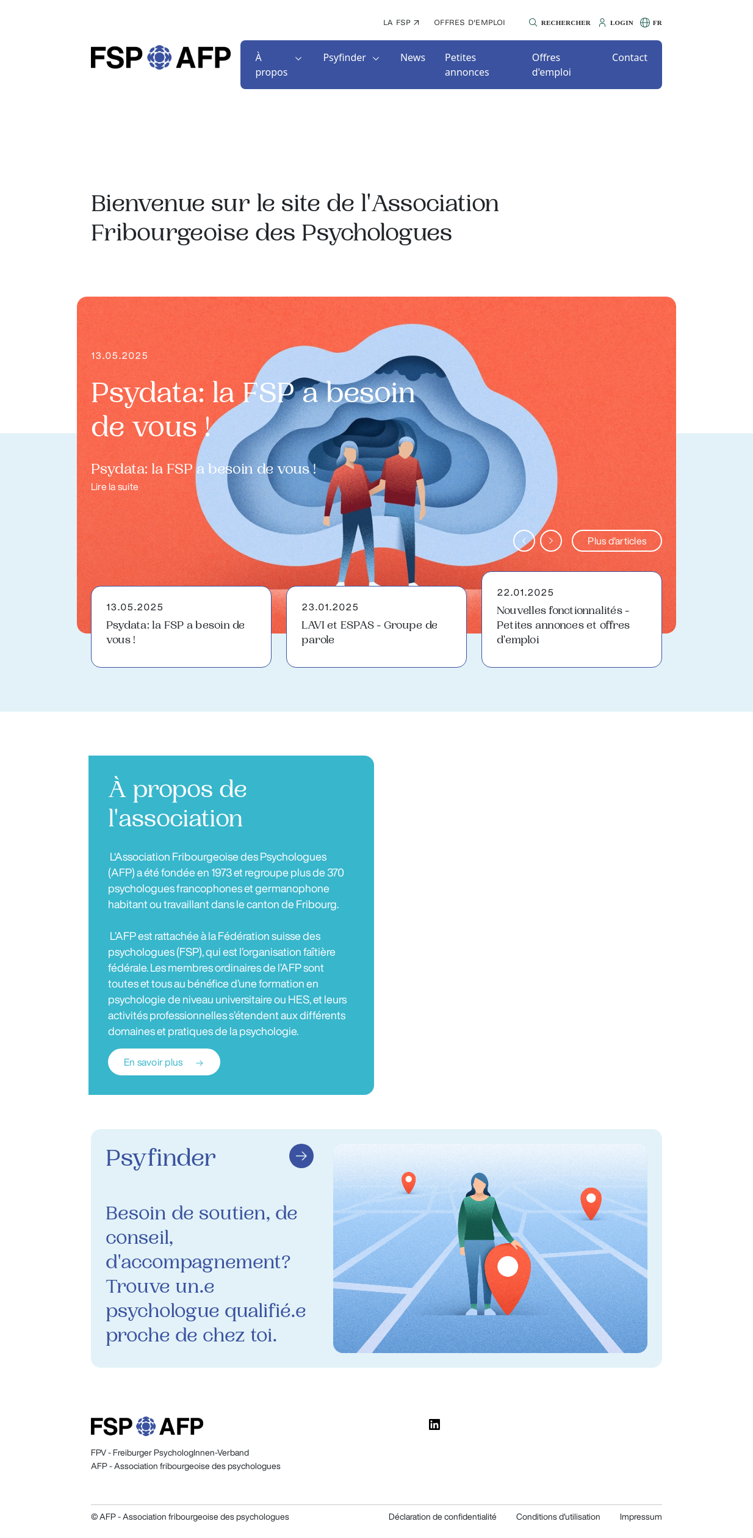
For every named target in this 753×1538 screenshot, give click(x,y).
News (412, 57)
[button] (558, 23)
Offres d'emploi (470, 22)
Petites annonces (467, 65)
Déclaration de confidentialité (443, 1516)
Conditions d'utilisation (558, 1516)
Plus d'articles (617, 541)
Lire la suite (115, 486)
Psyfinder (344, 57)
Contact (629, 57)
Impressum (641, 1516)
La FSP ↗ (401, 22)
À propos (271, 65)
